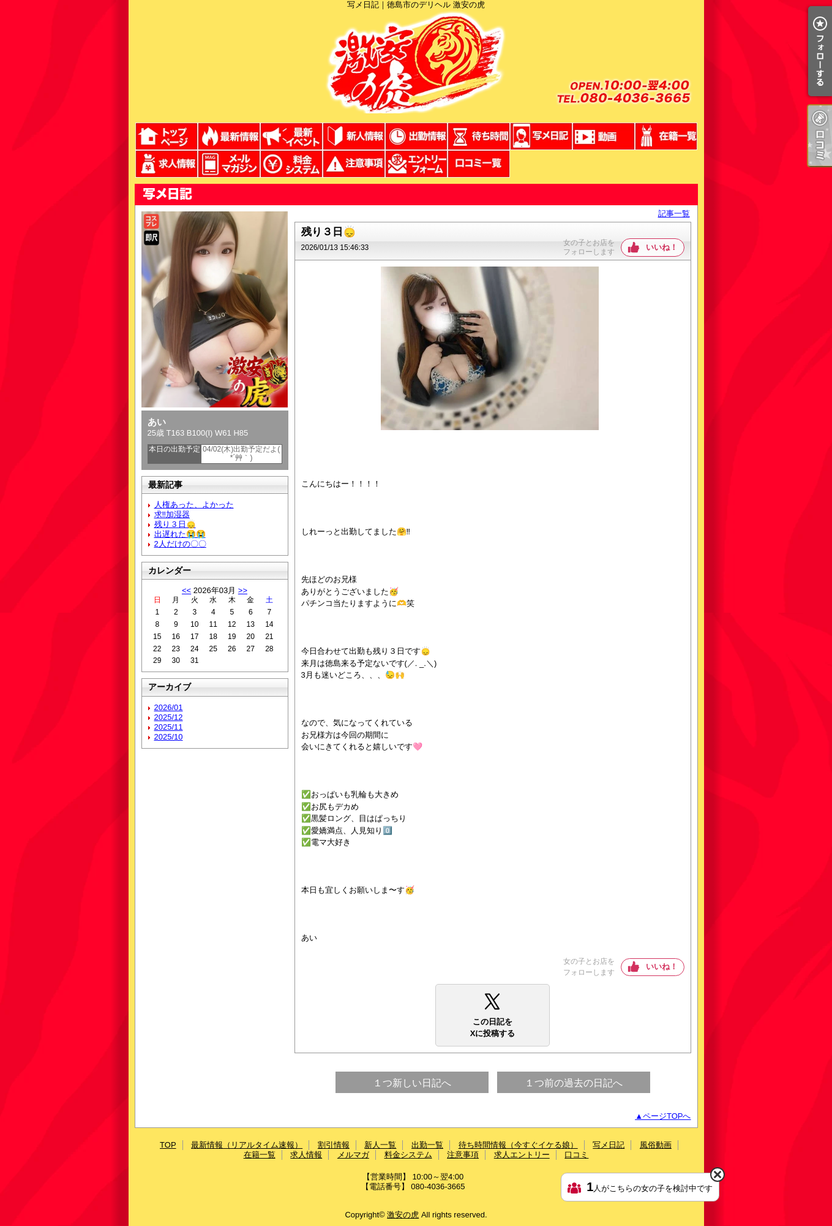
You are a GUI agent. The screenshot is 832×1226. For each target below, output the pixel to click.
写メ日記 (541, 136)
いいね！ (662, 247)
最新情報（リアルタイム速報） (229, 136)
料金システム (291, 164)
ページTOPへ (667, 1116)
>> (242, 590)
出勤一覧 (416, 136)
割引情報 (291, 136)
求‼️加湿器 (172, 514)
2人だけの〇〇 (180, 543)
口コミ (479, 164)
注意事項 (354, 164)
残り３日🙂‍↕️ (175, 524)
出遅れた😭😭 (180, 534)
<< (186, 590)
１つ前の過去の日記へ (574, 1083)
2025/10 (168, 736)
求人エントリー (416, 164)
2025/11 (168, 727)
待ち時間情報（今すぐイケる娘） (479, 136)
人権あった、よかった (194, 504)
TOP (166, 136)
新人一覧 (354, 136)
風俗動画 (603, 136)
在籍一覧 (666, 136)
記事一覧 (674, 213)
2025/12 (168, 717)
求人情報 (166, 164)
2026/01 (168, 707)
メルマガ (229, 164)
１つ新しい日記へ (412, 1083)
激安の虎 (403, 1214)
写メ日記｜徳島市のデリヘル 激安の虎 (416, 66)
